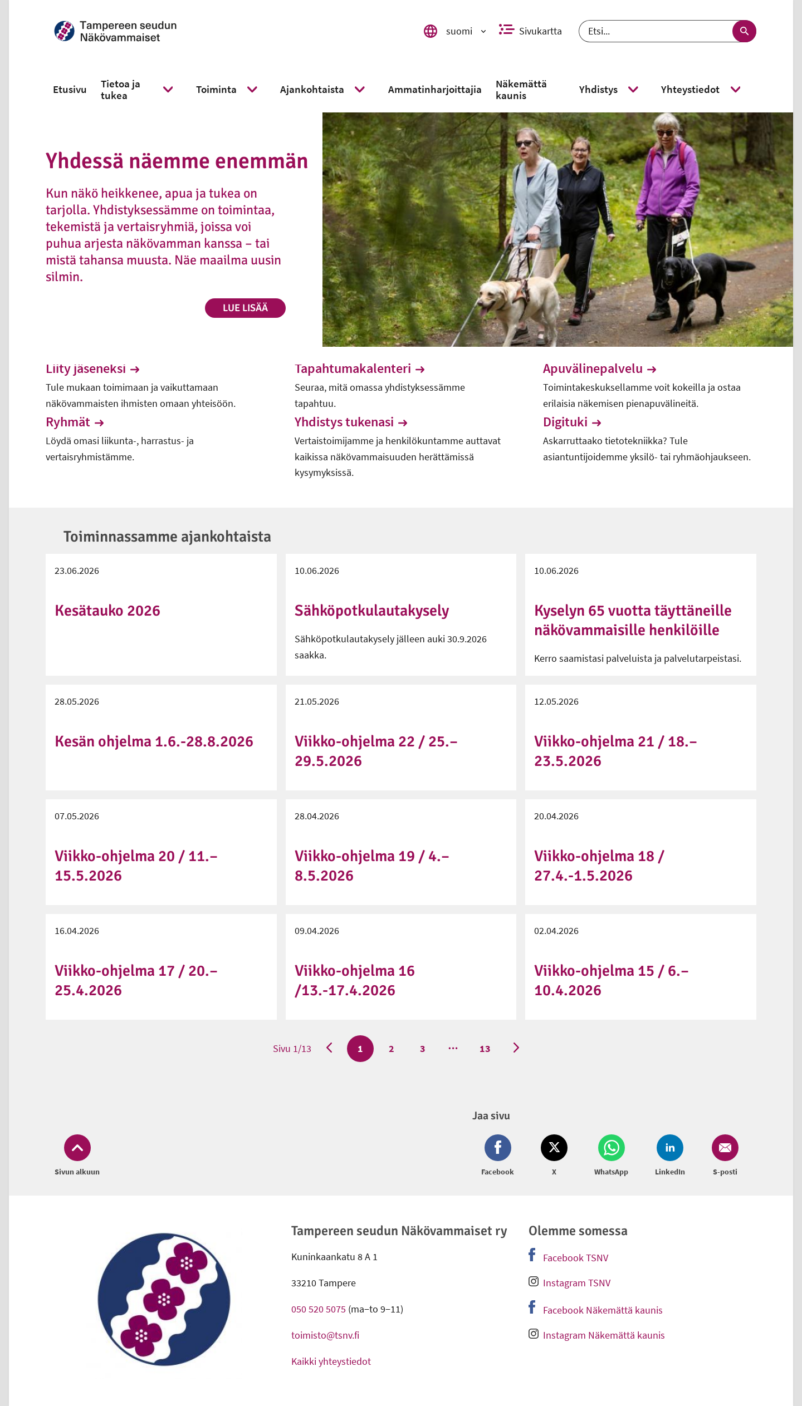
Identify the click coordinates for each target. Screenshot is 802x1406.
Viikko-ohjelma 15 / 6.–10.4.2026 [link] (611, 980)
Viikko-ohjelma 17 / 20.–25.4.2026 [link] (136, 980)
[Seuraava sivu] (516, 1048)
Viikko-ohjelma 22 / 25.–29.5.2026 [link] (376, 751)
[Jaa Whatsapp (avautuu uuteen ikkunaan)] (611, 1156)
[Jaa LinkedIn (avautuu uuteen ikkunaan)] (670, 1156)
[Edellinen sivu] (329, 1048)
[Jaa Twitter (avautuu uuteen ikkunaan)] (554, 1156)
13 (484, 1048)
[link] (223, 31)
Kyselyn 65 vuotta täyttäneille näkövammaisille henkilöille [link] (633, 620)
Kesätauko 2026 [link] (107, 610)
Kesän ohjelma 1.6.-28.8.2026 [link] (154, 741)
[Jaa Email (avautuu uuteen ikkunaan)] (723, 1156)
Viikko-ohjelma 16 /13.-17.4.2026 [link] (355, 980)
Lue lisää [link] (245, 308)
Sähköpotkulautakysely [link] (372, 610)
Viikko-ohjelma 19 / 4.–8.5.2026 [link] (372, 866)
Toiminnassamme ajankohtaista (167, 536)
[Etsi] (667, 31)
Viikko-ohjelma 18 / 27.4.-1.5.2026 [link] (599, 866)
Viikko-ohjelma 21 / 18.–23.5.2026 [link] (615, 751)
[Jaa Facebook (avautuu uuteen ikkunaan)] (500, 1156)
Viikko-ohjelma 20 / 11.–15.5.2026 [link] (136, 866)
